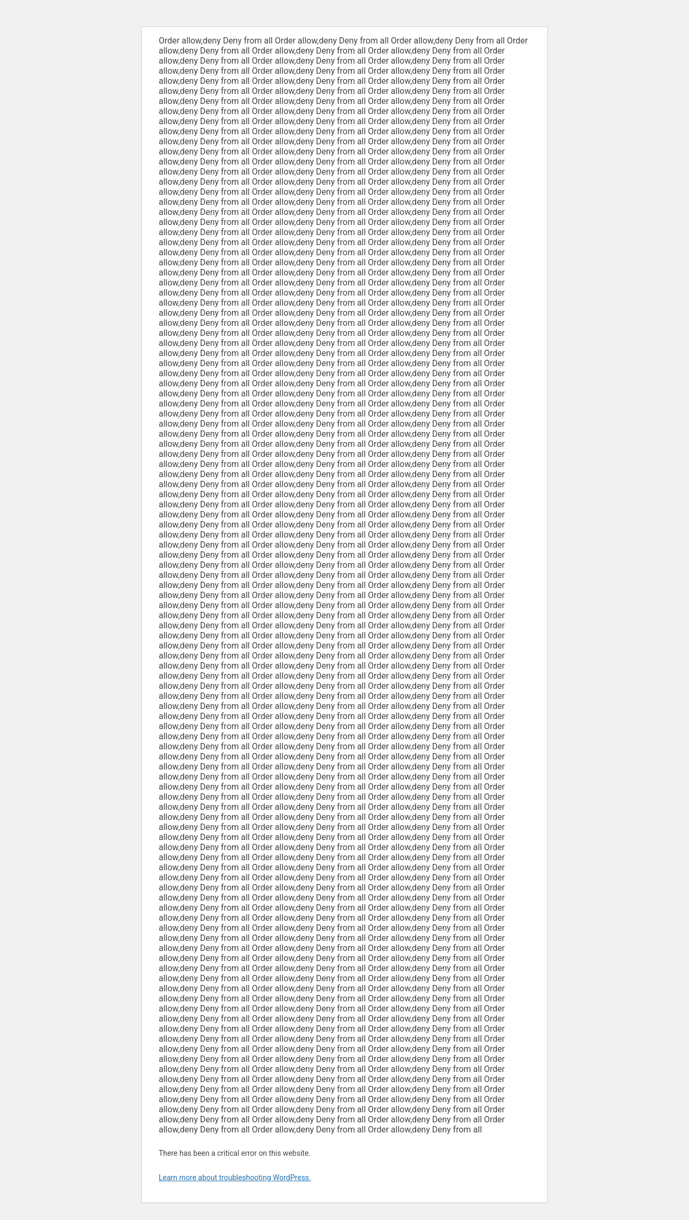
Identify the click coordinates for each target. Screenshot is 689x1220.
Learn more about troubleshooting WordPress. (235, 1177)
